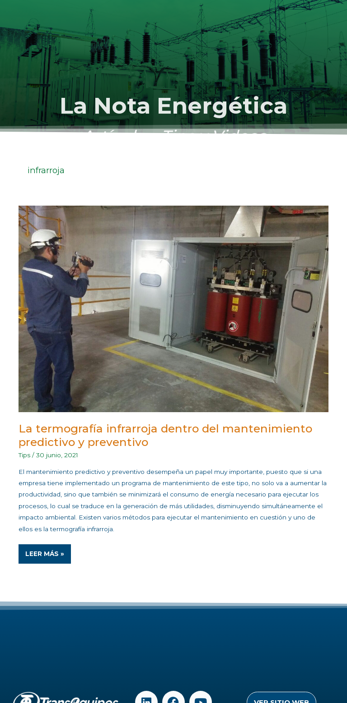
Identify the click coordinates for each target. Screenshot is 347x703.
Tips (24, 455)
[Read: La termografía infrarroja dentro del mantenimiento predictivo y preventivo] (174, 308)
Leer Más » (48, 550)
